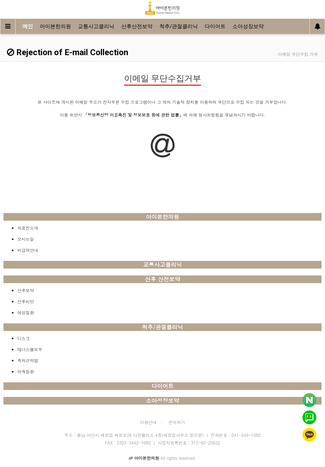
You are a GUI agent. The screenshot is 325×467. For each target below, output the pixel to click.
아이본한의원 (55, 26)
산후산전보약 (136, 26)
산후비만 (25, 301)
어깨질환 (25, 371)
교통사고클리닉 (96, 26)
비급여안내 (27, 250)
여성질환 (25, 312)
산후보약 (25, 290)
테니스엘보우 (29, 349)
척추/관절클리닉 (178, 26)
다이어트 (215, 26)
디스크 (23, 338)
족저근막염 (27, 360)
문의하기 (176, 422)
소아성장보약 (248, 26)
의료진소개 (27, 228)
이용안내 (148, 422)
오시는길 (25, 239)
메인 (28, 26)
